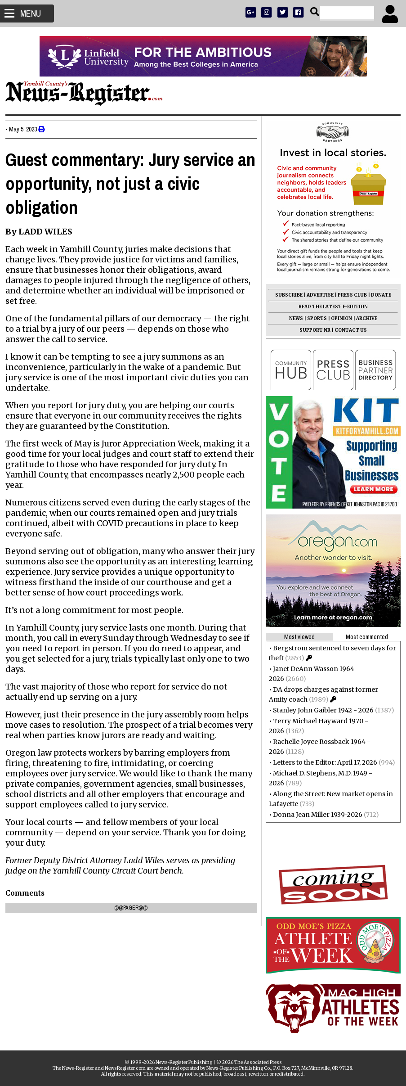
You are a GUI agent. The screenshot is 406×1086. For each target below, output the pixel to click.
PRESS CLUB (348, 295)
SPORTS (313, 318)
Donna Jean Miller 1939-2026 (314, 815)
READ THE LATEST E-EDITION (329, 307)
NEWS (292, 318)
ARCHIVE (363, 318)
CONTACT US (347, 330)
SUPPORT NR (311, 330)
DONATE (377, 295)
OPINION (337, 318)
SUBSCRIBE (285, 295)
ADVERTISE (316, 295)
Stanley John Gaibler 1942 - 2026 (319, 710)
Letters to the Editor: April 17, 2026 (321, 762)
